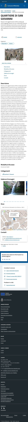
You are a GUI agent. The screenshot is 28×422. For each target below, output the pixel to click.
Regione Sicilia (4, 1)
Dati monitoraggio (5, 415)
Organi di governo (5, 313)
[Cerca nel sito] (24, 5)
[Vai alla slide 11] (20, 201)
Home (2, 10)
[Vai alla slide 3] (7, 201)
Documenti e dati (4, 309)
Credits (24, 415)
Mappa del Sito (9, 417)
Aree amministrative (5, 307)
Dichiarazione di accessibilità (7, 393)
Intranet (2, 384)
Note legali (3, 391)
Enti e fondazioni (4, 311)
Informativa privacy (5, 389)
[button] (14, 219)
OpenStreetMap (19, 229)
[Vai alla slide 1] (4, 201)
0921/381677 (10, 236)
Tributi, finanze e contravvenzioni (8, 331)
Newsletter (3, 410)
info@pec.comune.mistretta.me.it (12, 240)
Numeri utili (3, 377)
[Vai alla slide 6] (12, 201)
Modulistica (3, 386)
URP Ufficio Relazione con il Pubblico (9, 373)
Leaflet (13, 229)
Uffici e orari (3, 375)
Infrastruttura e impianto (6, 12)
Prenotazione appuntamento (7, 400)
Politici (2, 317)
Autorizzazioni (4, 329)
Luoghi (13, 10)
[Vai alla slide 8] (15, 201)
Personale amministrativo (6, 315)
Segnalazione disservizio (6, 398)
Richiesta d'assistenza (6, 401)
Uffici (2, 319)
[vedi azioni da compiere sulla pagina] (18, 37)
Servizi (15, 415)
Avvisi (2, 343)
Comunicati (3, 341)
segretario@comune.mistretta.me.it (14, 238)
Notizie (2, 338)
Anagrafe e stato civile (6, 327)
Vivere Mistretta (7, 10)
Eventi (2, 352)
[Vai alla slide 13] (23, 201)
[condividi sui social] (4, 37)
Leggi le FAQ (3, 396)
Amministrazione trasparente (7, 395)
